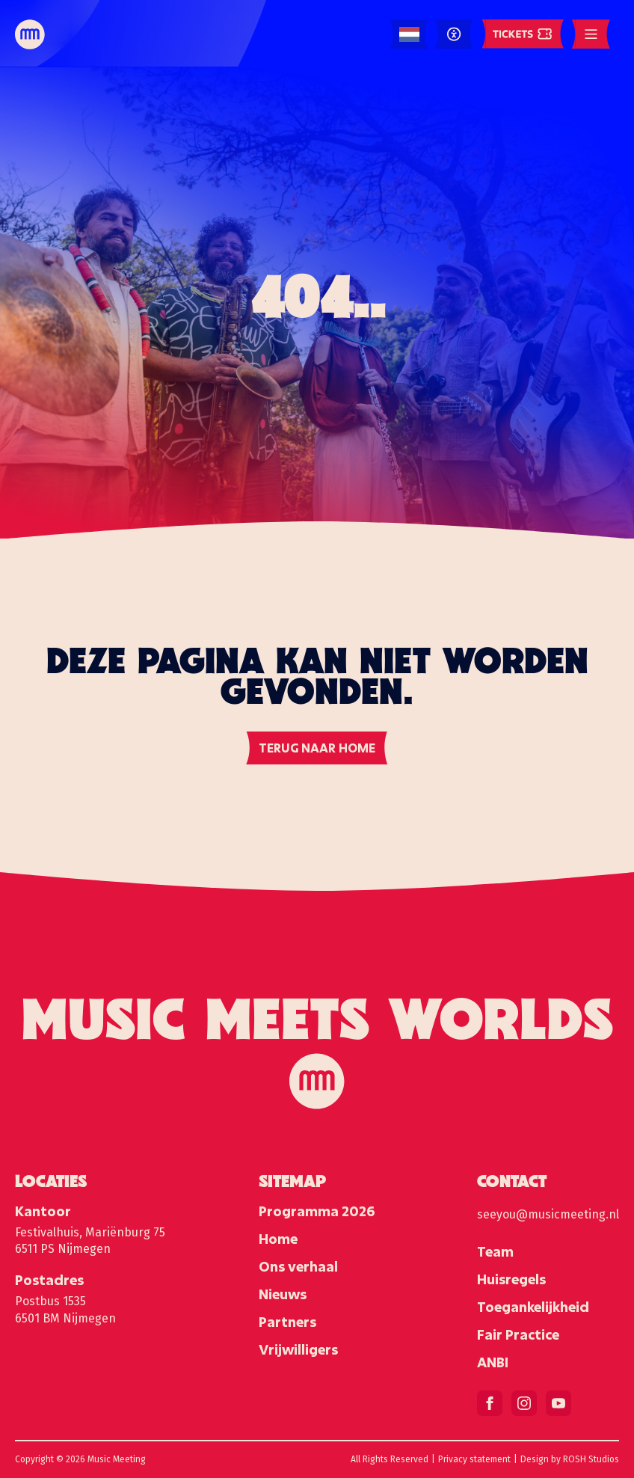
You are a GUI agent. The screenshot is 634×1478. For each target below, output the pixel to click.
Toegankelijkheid (533, 1307)
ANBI (492, 1362)
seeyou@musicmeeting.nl (548, 1214)
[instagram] (524, 1403)
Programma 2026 (317, 1211)
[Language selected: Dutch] (409, 35)
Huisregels (511, 1279)
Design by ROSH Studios (569, 1459)
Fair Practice (518, 1334)
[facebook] (489, 1403)
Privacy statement (474, 1459)
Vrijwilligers (298, 1349)
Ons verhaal (298, 1266)
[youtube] (558, 1403)
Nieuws (283, 1294)
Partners (287, 1322)
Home (278, 1239)
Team (495, 1251)
